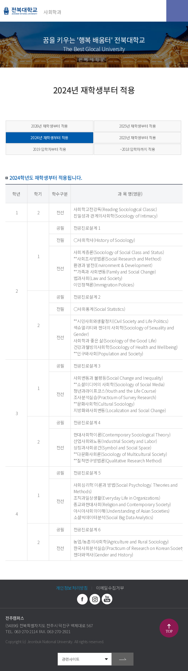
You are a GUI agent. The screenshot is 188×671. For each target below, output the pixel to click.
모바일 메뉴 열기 (177, 11)
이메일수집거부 (110, 588)
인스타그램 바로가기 (94, 599)
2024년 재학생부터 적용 (49, 137)
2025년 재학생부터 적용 (137, 126)
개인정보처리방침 (72, 588)
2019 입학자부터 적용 (49, 149)
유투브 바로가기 (106, 599)
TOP (169, 631)
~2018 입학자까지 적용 (137, 149)
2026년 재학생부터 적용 (49, 126)
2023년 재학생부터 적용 (137, 137)
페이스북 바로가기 (82, 599)
